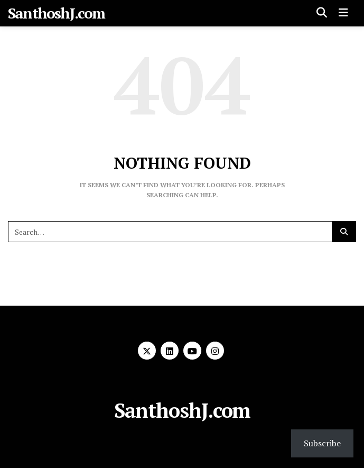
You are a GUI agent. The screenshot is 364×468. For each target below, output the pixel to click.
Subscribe (322, 443)
